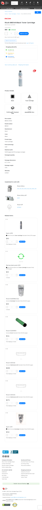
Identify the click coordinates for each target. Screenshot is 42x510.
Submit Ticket (24, 477)
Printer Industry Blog (6, 467)
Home (6, 13)
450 (30, 188)
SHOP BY (7, 8)
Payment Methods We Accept (27, 473)
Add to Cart (24, 33)
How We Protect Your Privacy (27, 461)
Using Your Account (25, 471)
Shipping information (23, 64)
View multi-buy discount (11, 64)
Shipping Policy (24, 475)
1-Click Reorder (5, 477)
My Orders (4, 475)
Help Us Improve (8, 11)
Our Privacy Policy (25, 463)
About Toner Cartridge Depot (8, 461)
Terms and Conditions (25, 465)
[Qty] (11, 33)
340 (18, 188)
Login (27, 43)
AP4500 (19, 207)
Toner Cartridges (12, 13)
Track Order (4, 479)
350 (23, 188)
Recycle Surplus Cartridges (8, 465)
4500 (18, 198)
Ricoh (18, 13)
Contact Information (6, 463)
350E (25, 188)
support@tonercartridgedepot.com (18, 497)
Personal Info (5, 473)
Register (32, 43)
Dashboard (4, 471)
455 (35, 188)
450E (33, 188)
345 (20, 188)
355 (28, 188)
